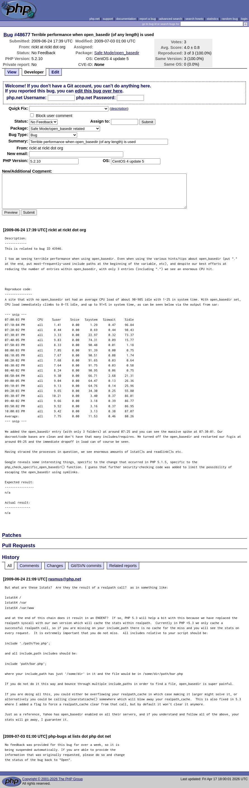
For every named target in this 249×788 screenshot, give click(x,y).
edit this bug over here (98, 91)
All (9, 565)
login (244, 18)
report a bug (147, 18)
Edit (55, 72)
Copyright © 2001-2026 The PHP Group (52, 779)
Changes (55, 565)
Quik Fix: (18, 108)
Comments (29, 565)
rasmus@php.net (64, 579)
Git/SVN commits (86, 565)
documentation (126, 18)
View (11, 72)
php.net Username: (26, 97)
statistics (212, 18)
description (119, 109)
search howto (194, 18)
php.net (94, 18)
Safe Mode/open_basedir (116, 53)
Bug (8, 34)
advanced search (170, 18)
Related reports (123, 565)
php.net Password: (96, 97)
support (108, 18)
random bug (230, 18)
